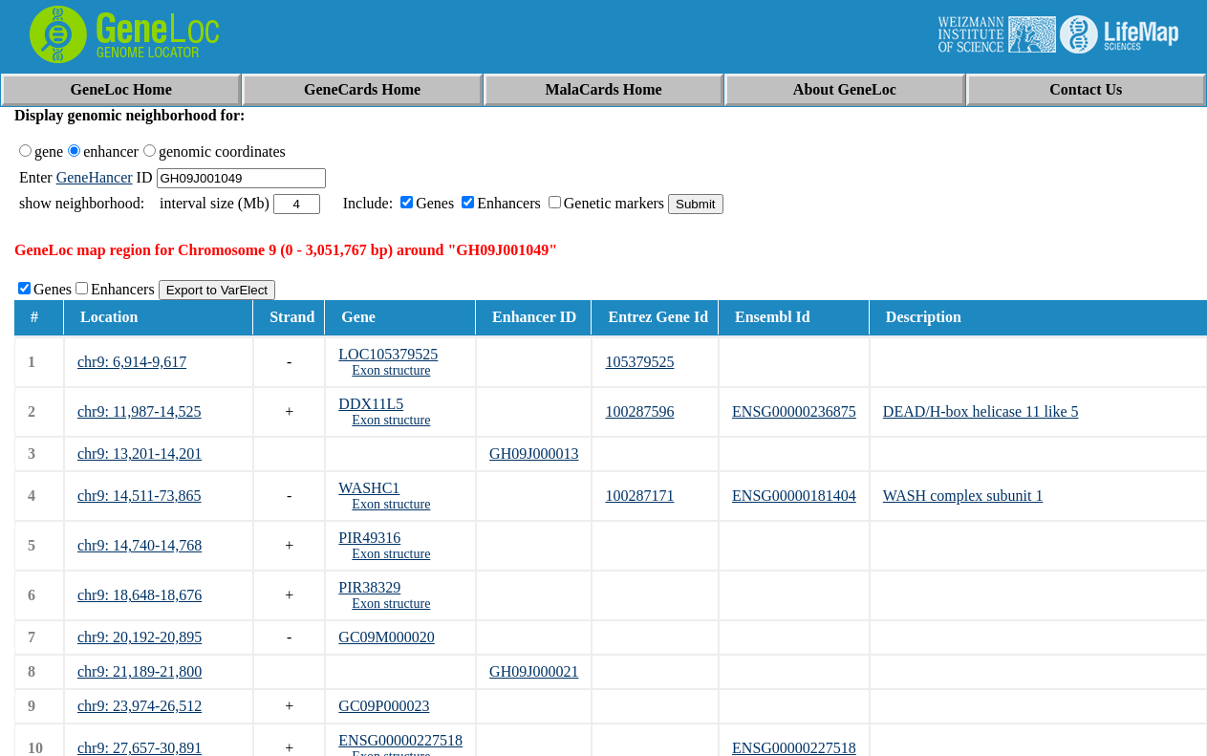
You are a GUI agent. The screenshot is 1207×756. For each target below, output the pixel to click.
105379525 (639, 362)
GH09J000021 (533, 671)
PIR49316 (369, 537)
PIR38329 (369, 587)
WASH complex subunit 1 (963, 495)
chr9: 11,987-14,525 (139, 411)
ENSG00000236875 (794, 411)
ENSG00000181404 (794, 495)
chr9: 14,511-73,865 (139, 495)
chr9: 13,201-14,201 (139, 453)
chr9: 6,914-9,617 (131, 362)
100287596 (639, 411)
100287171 (639, 495)
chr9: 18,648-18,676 (139, 595)
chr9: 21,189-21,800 (139, 671)
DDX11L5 (370, 404)
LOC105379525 (388, 354)
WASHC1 (368, 488)
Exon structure (391, 370)
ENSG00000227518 (400, 740)
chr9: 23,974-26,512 (139, 706)
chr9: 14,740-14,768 (139, 545)
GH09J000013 (533, 453)
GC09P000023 (383, 706)
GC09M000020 (386, 637)
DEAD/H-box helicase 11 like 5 (981, 411)
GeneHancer (94, 177)
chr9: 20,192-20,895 (139, 637)
